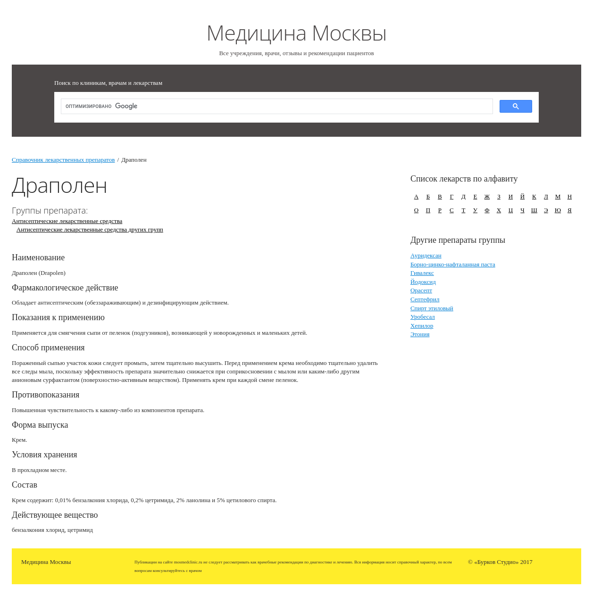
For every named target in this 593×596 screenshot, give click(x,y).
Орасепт (421, 290)
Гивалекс (422, 272)
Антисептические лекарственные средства (67, 220)
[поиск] (276, 106)
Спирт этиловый (431, 308)
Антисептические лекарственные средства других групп (90, 229)
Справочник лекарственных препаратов (63, 159)
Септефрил (425, 299)
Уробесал (422, 316)
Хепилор (422, 325)
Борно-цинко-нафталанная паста (452, 264)
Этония (420, 334)
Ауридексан (426, 255)
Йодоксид (423, 281)
